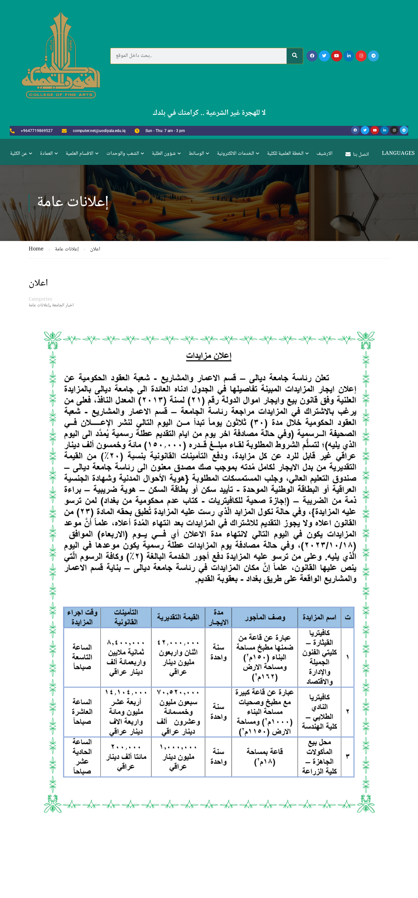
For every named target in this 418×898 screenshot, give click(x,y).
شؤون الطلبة (164, 153)
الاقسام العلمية (79, 153)
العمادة (46, 153)
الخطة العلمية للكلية (285, 153)
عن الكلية (18, 153)
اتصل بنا (357, 154)
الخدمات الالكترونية (235, 153)
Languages (398, 153)
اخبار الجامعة (63, 305)
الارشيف (324, 153)
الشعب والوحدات (122, 153)
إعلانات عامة (39, 305)
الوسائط (196, 153)
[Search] (295, 56)
